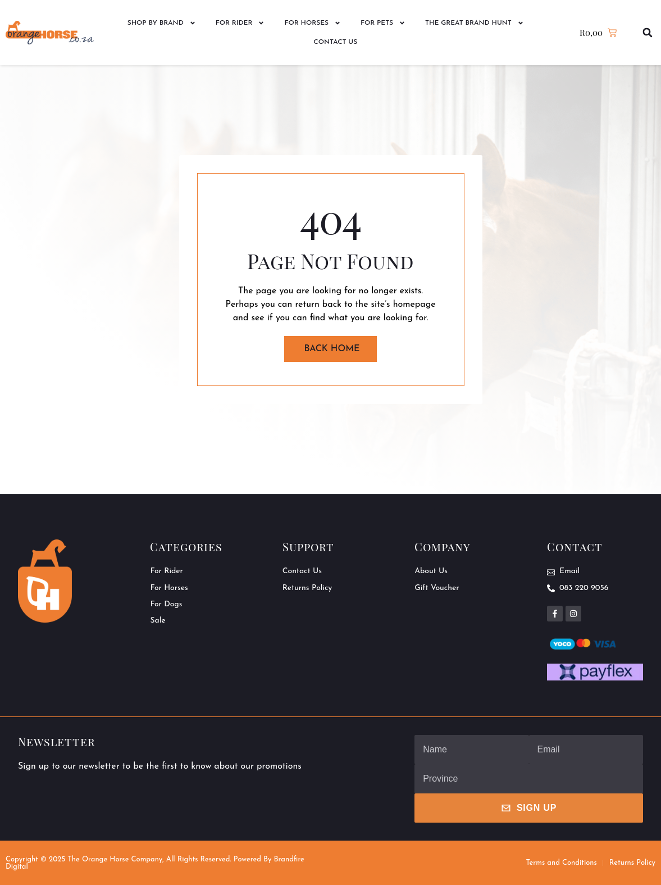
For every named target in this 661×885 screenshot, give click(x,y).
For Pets (383, 23)
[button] (648, 33)
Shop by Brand (161, 23)
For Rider (240, 23)
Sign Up (529, 808)
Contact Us (335, 42)
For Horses (312, 23)
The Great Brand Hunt (474, 23)
